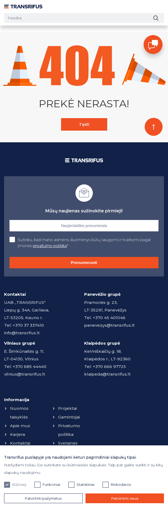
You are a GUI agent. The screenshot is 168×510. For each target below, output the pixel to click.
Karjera (17, 434)
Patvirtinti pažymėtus (43, 498)
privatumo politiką (50, 245)
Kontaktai (20, 443)
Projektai (67, 408)
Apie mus (20, 425)
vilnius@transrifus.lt (24, 374)
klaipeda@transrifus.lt (107, 374)
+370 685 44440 (29, 366)
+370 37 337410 (28, 325)
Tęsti (84, 124)
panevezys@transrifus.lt (109, 325)
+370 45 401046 (109, 317)
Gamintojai (69, 417)
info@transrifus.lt (22, 332)
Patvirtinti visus (124, 498)
